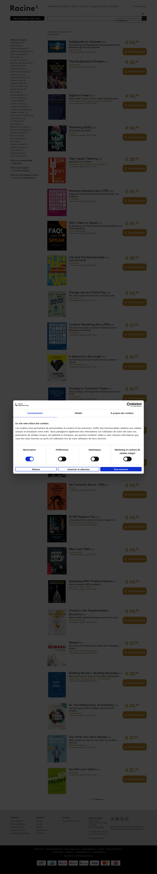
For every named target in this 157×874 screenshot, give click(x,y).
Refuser (36, 469)
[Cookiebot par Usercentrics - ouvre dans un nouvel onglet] (129, 405)
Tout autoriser (121, 469)
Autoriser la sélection (78, 469)
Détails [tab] (78, 413)
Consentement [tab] (35, 413)
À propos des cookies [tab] (122, 413)
